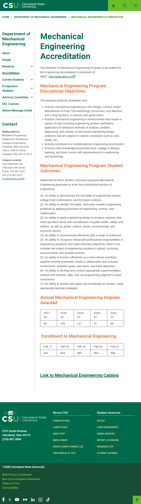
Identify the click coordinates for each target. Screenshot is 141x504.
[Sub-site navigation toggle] (32, 66)
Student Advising (107, 453)
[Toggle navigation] (135, 5)
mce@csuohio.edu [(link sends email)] (13, 178)
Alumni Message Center (17, 110)
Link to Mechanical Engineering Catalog (79, 375)
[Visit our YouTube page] (17, 499)
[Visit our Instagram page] (40, 499)
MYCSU (101, 420)
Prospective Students (9, 88)
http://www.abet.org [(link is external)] (62, 76)
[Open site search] (124, 5)
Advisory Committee (15, 97)
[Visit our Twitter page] (10, 499)
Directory (59, 433)
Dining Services (106, 433)
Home (5, 17)
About (6, 53)
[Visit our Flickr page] (25, 499)
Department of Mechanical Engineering (40, 17)
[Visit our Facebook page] (3, 499)
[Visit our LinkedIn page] (33, 499)
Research (8, 66)
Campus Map (60, 427)
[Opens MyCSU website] (113, 5)
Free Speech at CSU (64, 453)
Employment (60, 440)
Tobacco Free (10, 483)
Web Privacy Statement (17, 474)
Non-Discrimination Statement (21, 479)
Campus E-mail (61, 420)
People (6, 59)
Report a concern (108, 440)
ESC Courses (10, 104)
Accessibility (10, 487)
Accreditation (10, 73)
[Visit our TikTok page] (48, 499)
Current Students (13, 79)
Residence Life (105, 446)
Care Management (108, 427)
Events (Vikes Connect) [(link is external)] (68, 446)
